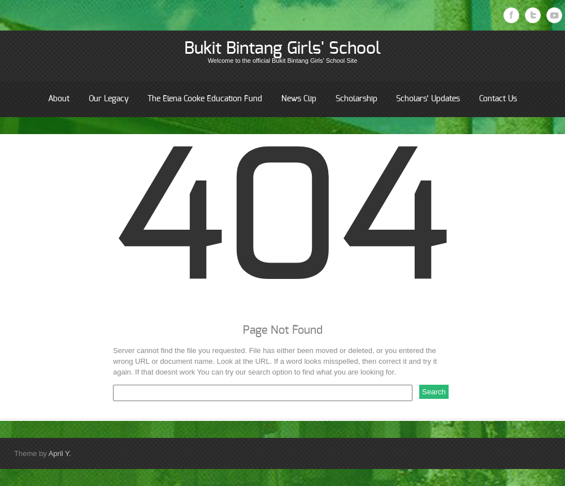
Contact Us (498, 99)
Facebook (511, 15)
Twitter (533, 15)
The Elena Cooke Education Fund (204, 99)
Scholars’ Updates (428, 99)
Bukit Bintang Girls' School (282, 48)
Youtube (554, 15)
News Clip (298, 99)
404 (282, 224)
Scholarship (356, 99)
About (58, 99)
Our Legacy (109, 99)
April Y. (60, 453)
